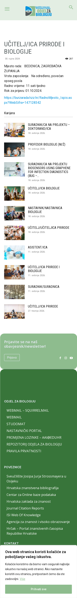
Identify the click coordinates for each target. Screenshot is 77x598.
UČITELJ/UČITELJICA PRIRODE (48, 228)
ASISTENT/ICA (37, 247)
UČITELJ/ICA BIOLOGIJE (44, 188)
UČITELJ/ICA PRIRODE (43, 306)
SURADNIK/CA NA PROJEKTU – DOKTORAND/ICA (49, 127)
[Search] (71, 7)
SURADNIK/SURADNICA (43, 287)
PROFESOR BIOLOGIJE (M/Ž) (46, 144)
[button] (7, 9)
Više (22, 579)
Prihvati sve (38, 589)
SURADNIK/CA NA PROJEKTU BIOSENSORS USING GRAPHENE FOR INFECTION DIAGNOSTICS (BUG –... (49, 170)
